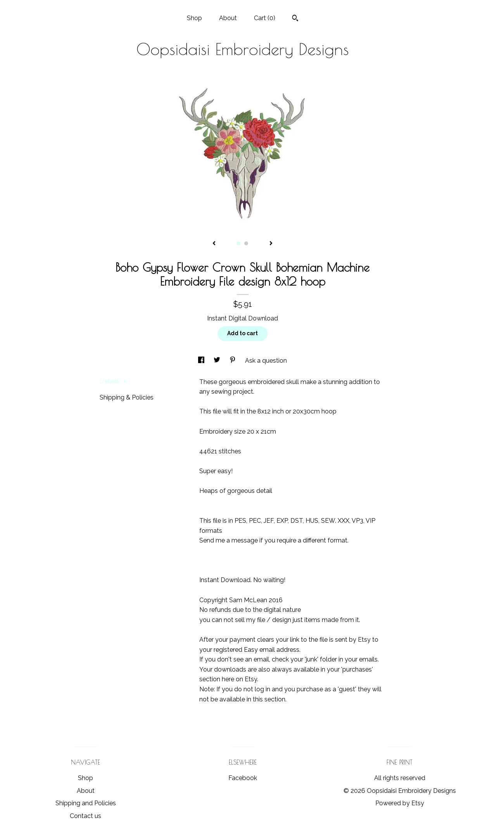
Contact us (85, 816)
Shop (194, 18)
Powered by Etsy (399, 803)
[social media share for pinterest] (233, 360)
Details (113, 381)
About (228, 18)
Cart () (264, 18)
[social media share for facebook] (202, 360)
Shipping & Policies (127, 397)
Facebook (242, 778)
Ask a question (266, 360)
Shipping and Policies (85, 803)
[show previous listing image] (214, 243)
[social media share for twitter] (218, 360)
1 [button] (238, 243)
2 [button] (246, 243)
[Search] (295, 19)
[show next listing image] (271, 243)
